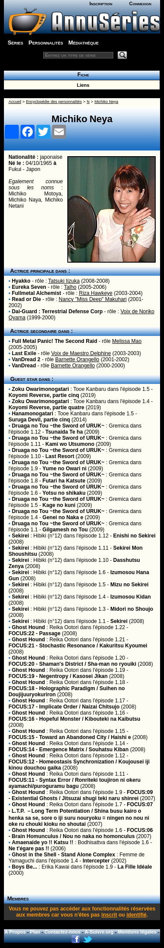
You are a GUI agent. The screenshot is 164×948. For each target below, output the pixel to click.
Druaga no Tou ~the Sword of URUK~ (58, 426)
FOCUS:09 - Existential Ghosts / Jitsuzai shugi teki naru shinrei (80, 795)
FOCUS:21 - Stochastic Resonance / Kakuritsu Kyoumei (77, 646)
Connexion (140, 3)
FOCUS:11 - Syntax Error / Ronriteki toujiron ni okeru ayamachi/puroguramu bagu (74, 783)
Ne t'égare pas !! (28, 848)
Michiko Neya (106, 101)
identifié (136, 915)
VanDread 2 (26, 359)
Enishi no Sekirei (134, 536)
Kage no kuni (58, 505)
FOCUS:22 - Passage (34, 633)
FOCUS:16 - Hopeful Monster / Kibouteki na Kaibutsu (74, 719)
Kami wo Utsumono (69, 444)
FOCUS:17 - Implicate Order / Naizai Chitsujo (63, 707)
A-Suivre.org (99, 931)
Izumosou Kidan (130, 597)
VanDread (24, 366)
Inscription (100, 3)
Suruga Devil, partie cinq (39, 420)
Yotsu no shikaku (63, 493)
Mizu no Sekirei (129, 585)
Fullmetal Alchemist (36, 293)
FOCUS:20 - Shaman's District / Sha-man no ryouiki (72, 664)
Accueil (14, 101)
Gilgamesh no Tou (65, 530)
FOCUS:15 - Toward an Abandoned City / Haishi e (69, 737)
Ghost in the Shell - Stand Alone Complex (63, 855)
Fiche (81, 75)
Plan (35, 931)
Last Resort (59, 456)
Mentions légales (137, 931)
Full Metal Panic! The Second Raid (54, 341)
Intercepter (96, 861)
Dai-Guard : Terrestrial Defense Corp (57, 311)
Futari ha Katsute (63, 481)
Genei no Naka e (62, 517)
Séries (15, 42)
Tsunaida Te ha (64, 432)
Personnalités (45, 42)
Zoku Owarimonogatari (40, 389)
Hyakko (21, 281)
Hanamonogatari (32, 414)
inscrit (109, 915)
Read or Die (26, 299)
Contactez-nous (63, 931)
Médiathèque (83, 42)
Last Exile (24, 353)
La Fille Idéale (135, 867)
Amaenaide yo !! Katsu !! (42, 842)
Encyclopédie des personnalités (54, 101)
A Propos (15, 931)
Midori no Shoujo (131, 609)
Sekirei (20, 536)
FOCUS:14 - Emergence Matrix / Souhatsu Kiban (68, 749)
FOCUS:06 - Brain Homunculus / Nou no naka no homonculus (80, 833)
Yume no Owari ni (64, 468)
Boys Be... (24, 867)
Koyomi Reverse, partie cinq (43, 395)
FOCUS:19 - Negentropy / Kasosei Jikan (58, 676)
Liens (82, 85)
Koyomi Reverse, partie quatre (46, 407)
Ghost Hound (28, 627)
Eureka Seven (29, 287)
